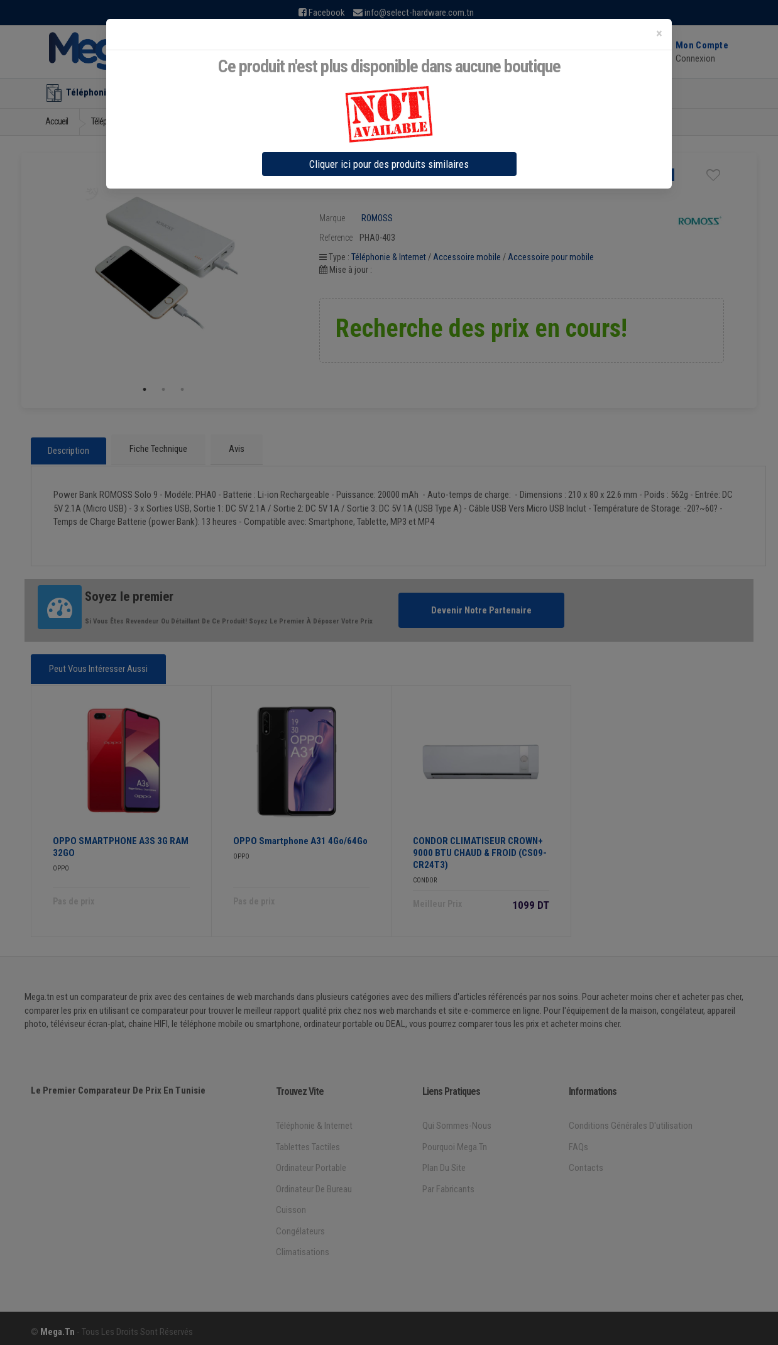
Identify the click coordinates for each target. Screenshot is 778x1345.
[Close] (659, 33)
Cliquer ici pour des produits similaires (389, 164)
